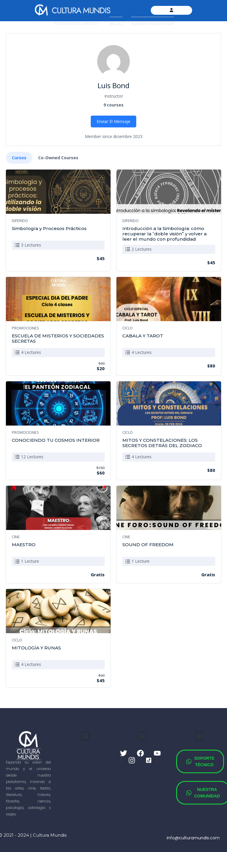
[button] (85, 736)
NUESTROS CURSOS (75, 23)
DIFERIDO (20, 220)
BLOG (116, 23)
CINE (16, 536)
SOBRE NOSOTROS (152, 23)
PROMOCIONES (25, 328)
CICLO (127, 328)
